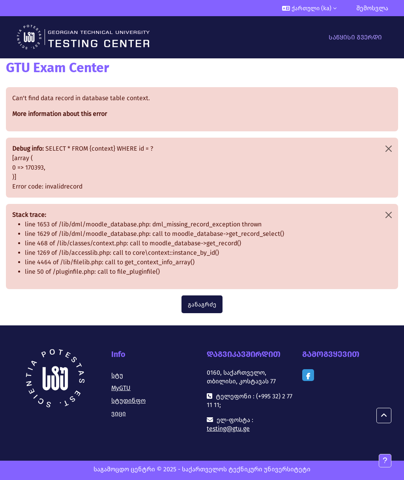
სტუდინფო (128, 400)
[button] (309, 8)
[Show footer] (385, 460)
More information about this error (59, 114)
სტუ (117, 375)
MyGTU (121, 388)
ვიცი (118, 413)
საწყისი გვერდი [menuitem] (355, 37)
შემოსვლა (372, 8)
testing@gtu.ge (228, 428)
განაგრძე (202, 304)
